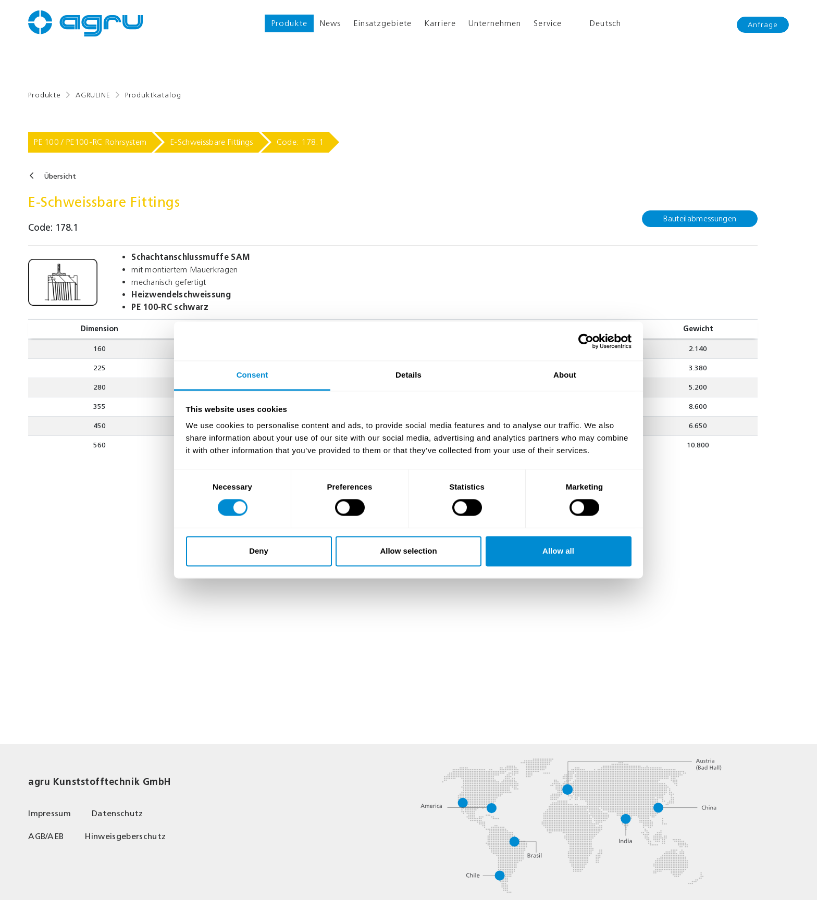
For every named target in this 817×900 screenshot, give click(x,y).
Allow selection (408, 550)
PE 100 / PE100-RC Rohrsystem (89, 142)
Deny (258, 550)
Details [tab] (408, 374)
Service (548, 23)
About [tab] (564, 374)
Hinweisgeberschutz (125, 836)
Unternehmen (494, 23)
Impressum (49, 813)
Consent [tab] (252, 374)
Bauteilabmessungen (699, 218)
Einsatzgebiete (382, 23)
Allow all (558, 550)
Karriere (440, 23)
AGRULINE (93, 95)
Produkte (289, 23)
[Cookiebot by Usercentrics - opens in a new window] (586, 341)
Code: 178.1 (300, 142)
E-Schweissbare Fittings (211, 142)
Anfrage (763, 24)
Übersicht (60, 176)
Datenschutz (117, 813)
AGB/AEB (46, 836)
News (330, 23)
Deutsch (597, 23)
